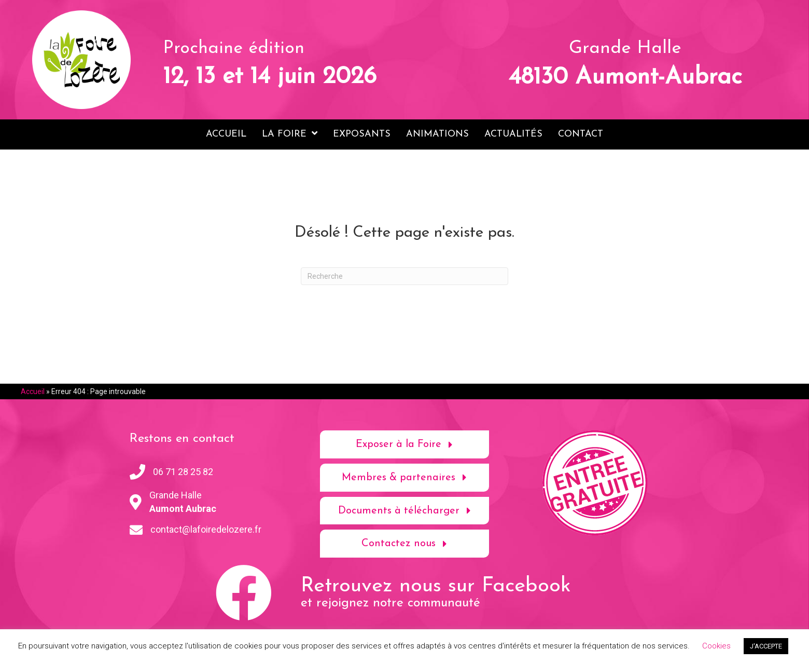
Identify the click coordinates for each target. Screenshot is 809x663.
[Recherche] (404, 276)
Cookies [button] (716, 646)
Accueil (33, 391)
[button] (405, 444)
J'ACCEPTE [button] (766, 646)
